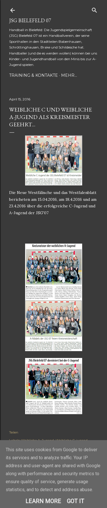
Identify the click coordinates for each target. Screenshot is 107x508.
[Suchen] (94, 9)
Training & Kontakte (33, 75)
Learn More (43, 501)
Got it (75, 501)
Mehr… (69, 75)
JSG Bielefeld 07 (30, 20)
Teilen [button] (13, 432)
